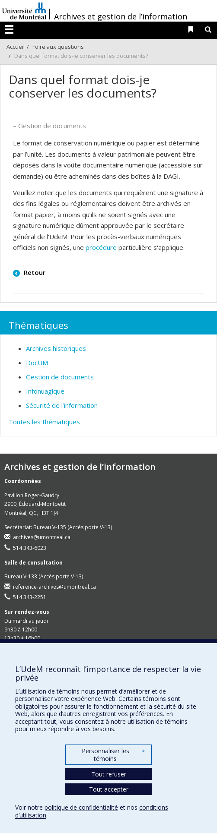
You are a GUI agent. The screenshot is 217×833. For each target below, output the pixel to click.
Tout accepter (108, 789)
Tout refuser (108, 774)
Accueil (15, 46)
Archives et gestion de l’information (120, 16)
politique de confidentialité (81, 807)
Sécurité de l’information (62, 405)
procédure (101, 247)
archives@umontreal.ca (41, 537)
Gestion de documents (60, 376)
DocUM (37, 362)
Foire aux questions (58, 46)
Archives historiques (56, 348)
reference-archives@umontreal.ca (54, 586)
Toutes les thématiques (44, 421)
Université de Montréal (24, 10)
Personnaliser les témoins (113, 755)
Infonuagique (45, 391)
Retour (33, 272)
